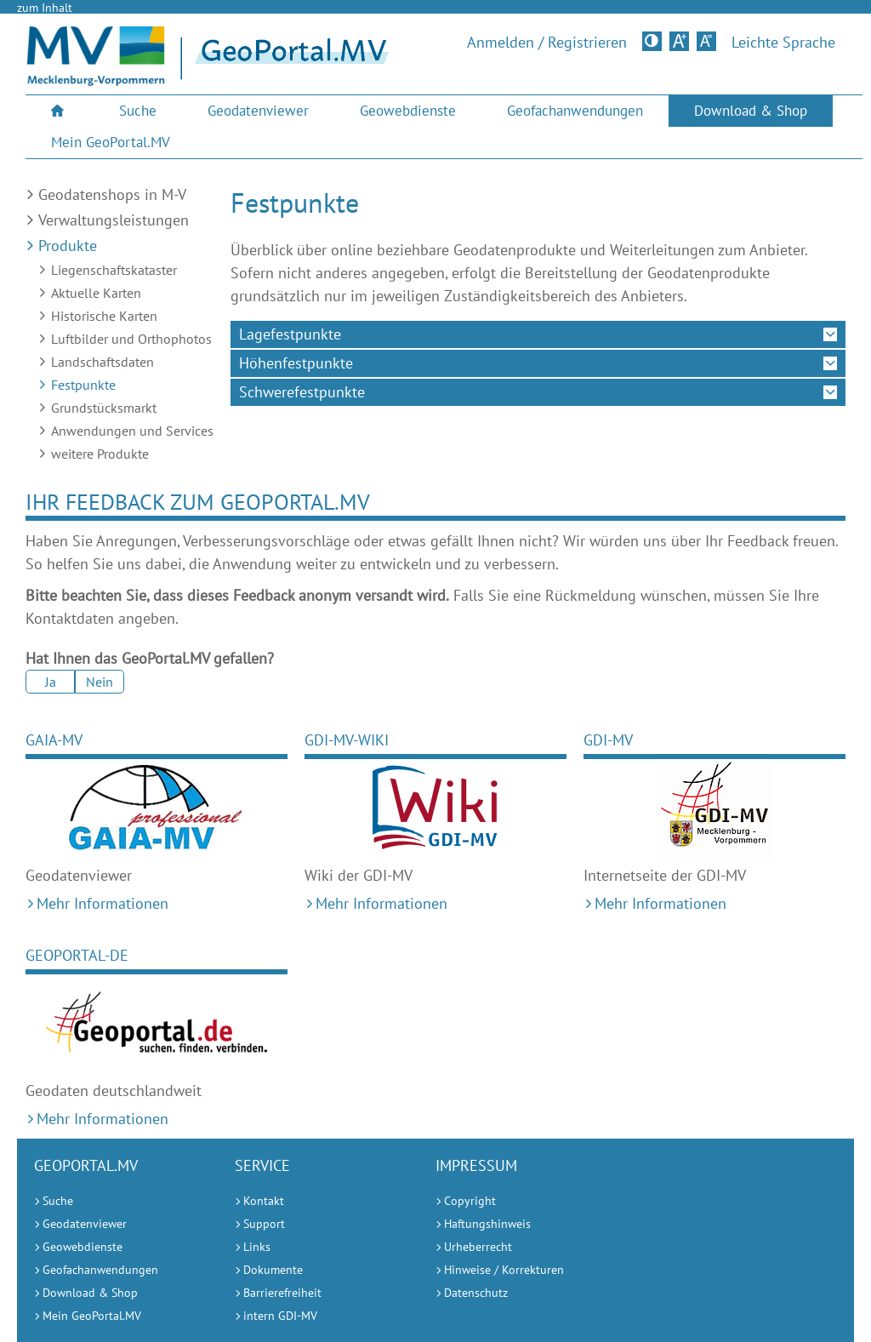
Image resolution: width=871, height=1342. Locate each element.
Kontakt (263, 1200)
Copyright (470, 1200)
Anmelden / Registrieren (547, 42)
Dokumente (273, 1269)
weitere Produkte (100, 453)
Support (264, 1223)
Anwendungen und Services (132, 430)
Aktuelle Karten (96, 292)
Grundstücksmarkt (104, 407)
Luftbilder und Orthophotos (131, 338)
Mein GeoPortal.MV (110, 142)
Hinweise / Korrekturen (504, 1269)
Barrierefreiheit (282, 1292)
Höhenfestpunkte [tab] (296, 363)
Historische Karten (104, 315)
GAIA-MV (54, 740)
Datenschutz (476, 1292)
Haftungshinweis (487, 1223)
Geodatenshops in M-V (112, 194)
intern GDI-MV (280, 1315)
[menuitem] (60, 111)
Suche (138, 110)
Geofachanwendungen (575, 110)
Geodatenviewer (258, 110)
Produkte (67, 245)
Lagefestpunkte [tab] (290, 334)
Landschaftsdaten (102, 361)
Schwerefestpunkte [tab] (302, 392)
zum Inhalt (44, 7)
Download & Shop (750, 110)
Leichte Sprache (783, 42)
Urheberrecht (478, 1246)
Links (256, 1246)
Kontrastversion (654, 40)
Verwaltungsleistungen (113, 220)
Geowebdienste (408, 110)
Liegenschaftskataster (114, 269)
